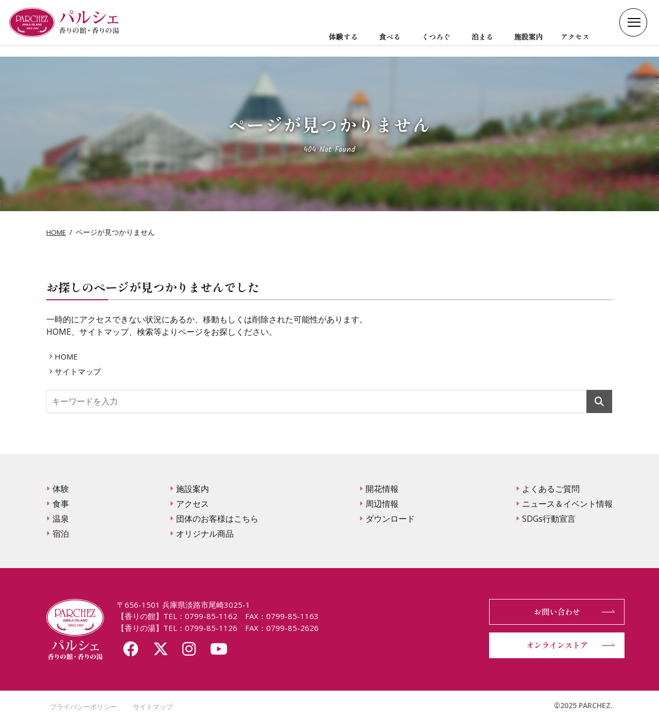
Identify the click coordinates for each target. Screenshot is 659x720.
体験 (61, 488)
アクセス (192, 503)
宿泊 (61, 533)
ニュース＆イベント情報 (567, 503)
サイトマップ (80, 370)
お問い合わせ (551, 612)
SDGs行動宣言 (549, 518)
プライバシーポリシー (82, 706)
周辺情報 (382, 503)
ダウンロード (390, 518)
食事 (61, 503)
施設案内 (192, 488)
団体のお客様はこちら (217, 518)
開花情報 (382, 488)
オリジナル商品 (205, 533)
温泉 (61, 518)
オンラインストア (551, 645)
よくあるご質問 (551, 488)
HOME (57, 232)
